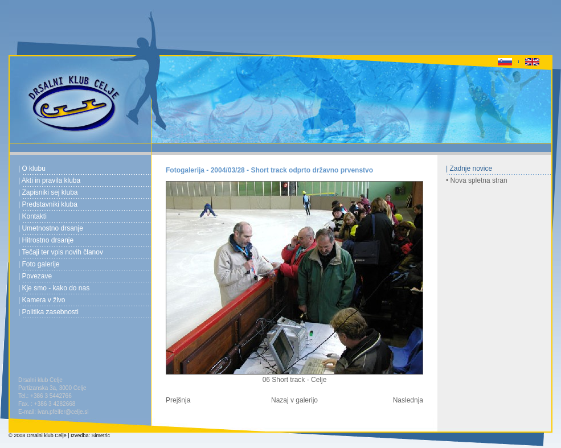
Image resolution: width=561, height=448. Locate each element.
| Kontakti (32, 216)
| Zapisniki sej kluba (48, 192)
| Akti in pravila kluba (49, 180)
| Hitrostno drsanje (45, 240)
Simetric (101, 435)
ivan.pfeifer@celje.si (63, 412)
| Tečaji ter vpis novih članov (60, 252)
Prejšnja (178, 400)
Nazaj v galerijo (294, 400)
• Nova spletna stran (476, 180)
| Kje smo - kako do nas (53, 288)
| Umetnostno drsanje (50, 228)
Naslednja (408, 400)
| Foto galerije (39, 264)
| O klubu (32, 168)
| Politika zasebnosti (48, 312)
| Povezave (35, 276)
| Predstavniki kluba (47, 204)
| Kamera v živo (41, 300)
